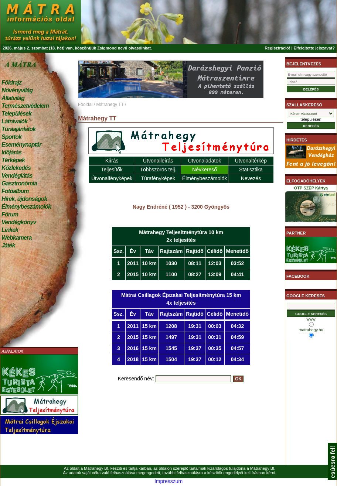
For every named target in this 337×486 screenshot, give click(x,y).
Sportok (11, 137)
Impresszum (168, 481)
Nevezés (251, 178)
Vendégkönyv (18, 222)
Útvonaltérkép (251, 161)
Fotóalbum (15, 191)
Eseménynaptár (21, 144)
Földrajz (11, 82)
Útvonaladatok (204, 161)
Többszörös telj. (158, 169)
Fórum (9, 214)
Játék (8, 245)
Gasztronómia (19, 183)
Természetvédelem (25, 106)
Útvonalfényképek (111, 178)
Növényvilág (17, 90)
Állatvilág (12, 98)
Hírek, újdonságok (24, 199)
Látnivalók (14, 121)
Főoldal (85, 104)
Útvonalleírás (158, 161)
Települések (16, 113)
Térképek (13, 160)
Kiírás (112, 161)
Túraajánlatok (18, 129)
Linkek (9, 230)
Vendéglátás (17, 175)
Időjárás (11, 152)
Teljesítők (111, 169)
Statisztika (251, 169)
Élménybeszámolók (26, 206)
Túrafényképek (158, 178)
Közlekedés (16, 168)
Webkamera (16, 238)
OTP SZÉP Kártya (311, 205)
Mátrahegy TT (109, 104)
